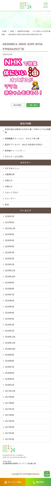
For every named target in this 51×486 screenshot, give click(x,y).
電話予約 (38, 482)
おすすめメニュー (12, 168)
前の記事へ (18, 105)
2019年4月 (9, 312)
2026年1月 (9, 216)
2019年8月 (9, 288)
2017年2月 (9, 439)
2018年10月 (10, 348)
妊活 (7, 204)
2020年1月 (9, 264)
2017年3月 (9, 433)
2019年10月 (10, 276)
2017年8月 (9, 403)
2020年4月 (9, 246)
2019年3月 (9, 318)
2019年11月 (10, 270)
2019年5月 (9, 306)
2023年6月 (9, 222)
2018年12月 (10, 336)
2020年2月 (9, 258)
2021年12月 (10, 228)
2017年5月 (9, 421)
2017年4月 (9, 427)
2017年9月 (9, 397)
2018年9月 (9, 354)
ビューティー (10, 198)
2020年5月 (9, 240)
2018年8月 (9, 360)
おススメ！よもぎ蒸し (14, 156)
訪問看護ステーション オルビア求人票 (22, 138)
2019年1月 (9, 330)
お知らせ (9, 180)
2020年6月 (9, 234)
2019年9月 (9, 282)
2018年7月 (9, 366)
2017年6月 (9, 415)
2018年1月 (9, 384)
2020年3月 (9, 252)
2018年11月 (10, 342)
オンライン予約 (12, 482)
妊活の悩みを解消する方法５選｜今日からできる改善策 (28, 131)
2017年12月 (10, 390)
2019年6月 (9, 300)
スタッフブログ (11, 192)
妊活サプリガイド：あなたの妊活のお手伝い (24, 144)
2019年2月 (9, 324)
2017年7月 (9, 409)
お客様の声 (9, 174)
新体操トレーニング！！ (15, 150)
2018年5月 (9, 379)
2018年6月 (9, 372)
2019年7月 (9, 294)
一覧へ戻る (33, 105)
